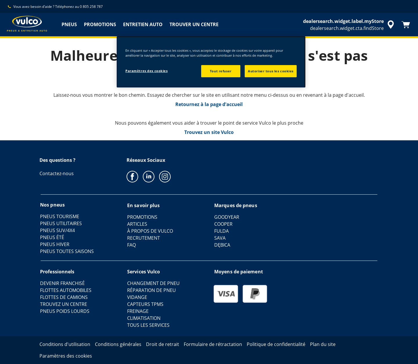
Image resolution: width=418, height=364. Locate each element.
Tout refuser (221, 71)
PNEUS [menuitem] (69, 24)
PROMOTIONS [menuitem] (100, 24)
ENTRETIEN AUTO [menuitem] (143, 24)
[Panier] (406, 24)
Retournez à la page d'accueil (209, 104)
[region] (211, 61)
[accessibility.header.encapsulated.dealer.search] (349, 25)
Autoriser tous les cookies (270, 71)
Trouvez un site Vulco (209, 132)
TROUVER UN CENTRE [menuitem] (194, 24)
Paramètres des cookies (146, 71)
